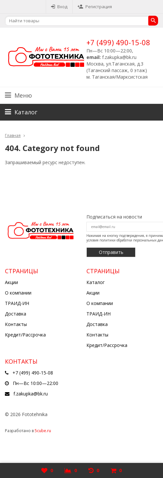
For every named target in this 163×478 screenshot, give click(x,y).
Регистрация (95, 7)
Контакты (16, 324)
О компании (18, 293)
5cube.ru (43, 430)
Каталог (95, 282)
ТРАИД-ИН (17, 303)
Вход (59, 7)
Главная (13, 135)
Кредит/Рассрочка (25, 335)
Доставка (15, 314)
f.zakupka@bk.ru (30, 394)
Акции (11, 282)
